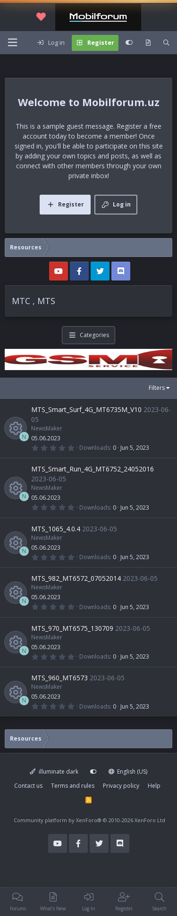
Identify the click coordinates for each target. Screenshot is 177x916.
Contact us (28, 786)
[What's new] (148, 42)
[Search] (166, 42)
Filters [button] (157, 388)
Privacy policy (121, 786)
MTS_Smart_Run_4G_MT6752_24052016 (92, 468)
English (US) (128, 771)
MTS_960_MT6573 (59, 677)
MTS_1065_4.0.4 (55, 528)
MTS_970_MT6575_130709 (72, 628)
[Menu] (12, 42)
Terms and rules (72, 786)
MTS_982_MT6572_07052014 (76, 578)
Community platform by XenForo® (89, 820)
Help (154, 786)
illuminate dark (54, 771)
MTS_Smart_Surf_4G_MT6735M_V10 (86, 409)
